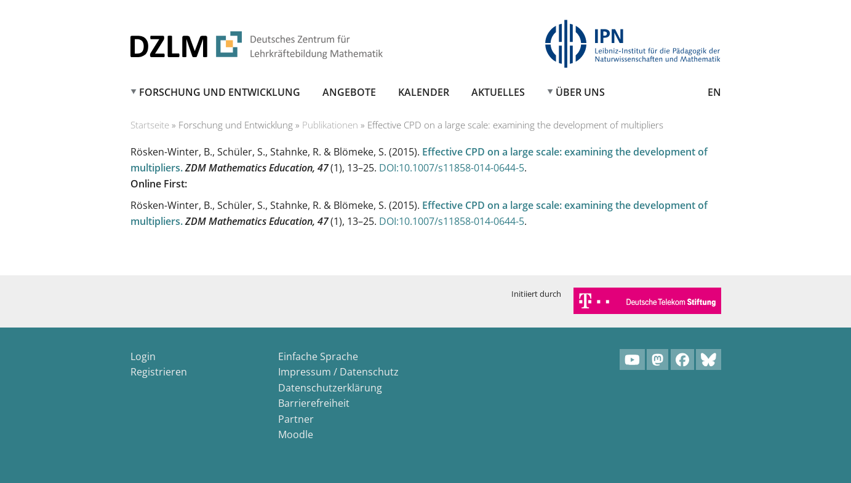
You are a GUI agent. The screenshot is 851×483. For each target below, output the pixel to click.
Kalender (423, 92)
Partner (296, 419)
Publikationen (330, 125)
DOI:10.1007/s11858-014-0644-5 (451, 168)
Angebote (349, 92)
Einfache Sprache (318, 356)
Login (143, 356)
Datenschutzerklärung (330, 388)
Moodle (295, 434)
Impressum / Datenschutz (338, 372)
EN (714, 92)
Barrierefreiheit (314, 403)
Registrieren (158, 372)
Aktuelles (498, 92)
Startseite (149, 125)
